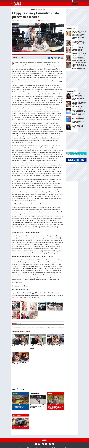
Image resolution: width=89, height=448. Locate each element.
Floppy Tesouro (16, 327)
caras (55, 393)
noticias (20, 393)
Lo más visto (71, 28)
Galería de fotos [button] (44, 21)
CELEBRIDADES (34, 9)
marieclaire (38, 393)
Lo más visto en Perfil (74, 91)
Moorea (61, 327)
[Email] (62, 58)
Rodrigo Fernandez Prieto (28, 327)
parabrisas (20, 415)
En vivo (74, 4)
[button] (38, 39)
